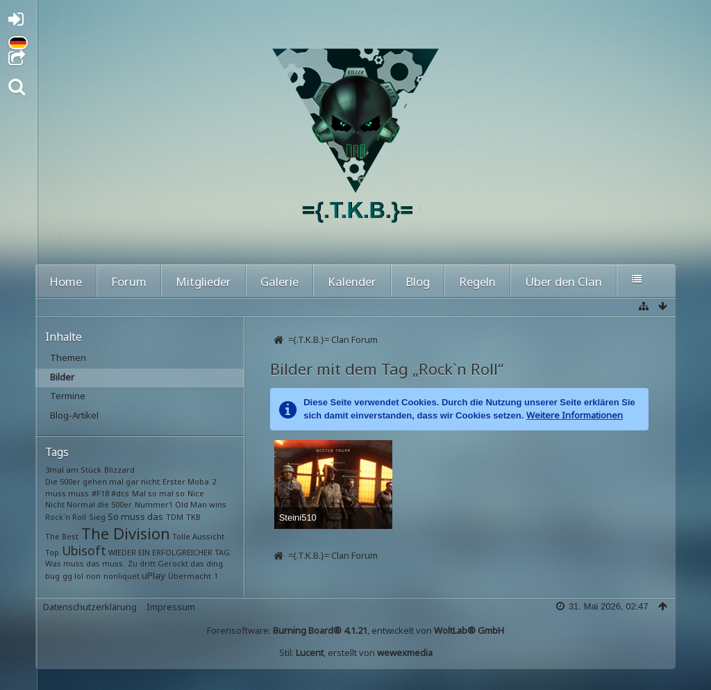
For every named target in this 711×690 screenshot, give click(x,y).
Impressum (171, 606)
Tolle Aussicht (198, 536)
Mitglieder (203, 281)
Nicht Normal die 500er (88, 504)
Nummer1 (154, 504)
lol (78, 576)
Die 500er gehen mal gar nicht (102, 481)
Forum (129, 281)
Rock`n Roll (65, 517)
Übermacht (189, 576)
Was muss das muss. (85, 563)
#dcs (120, 493)
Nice (195, 493)
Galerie (279, 281)
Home (65, 281)
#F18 (100, 493)
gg (67, 576)
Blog (417, 281)
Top (52, 552)
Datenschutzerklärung (90, 606)
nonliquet (121, 576)
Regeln (477, 281)
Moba (198, 481)
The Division (125, 533)
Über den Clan (563, 281)
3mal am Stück (73, 469)
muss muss (67, 493)
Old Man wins (200, 504)
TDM (174, 517)
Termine (67, 395)
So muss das (135, 516)
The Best (61, 536)
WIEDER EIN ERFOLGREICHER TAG (169, 552)
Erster (173, 481)
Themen (68, 357)
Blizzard (119, 469)
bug (52, 576)
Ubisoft (84, 550)
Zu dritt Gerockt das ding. (176, 563)
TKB (193, 517)
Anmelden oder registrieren (19, 22)
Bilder (62, 377)
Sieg (97, 517)
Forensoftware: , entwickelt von (355, 630)
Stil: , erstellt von (356, 652)
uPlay (153, 575)
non (93, 576)
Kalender (352, 281)
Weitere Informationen (574, 415)
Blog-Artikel (74, 415)
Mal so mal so (158, 493)
